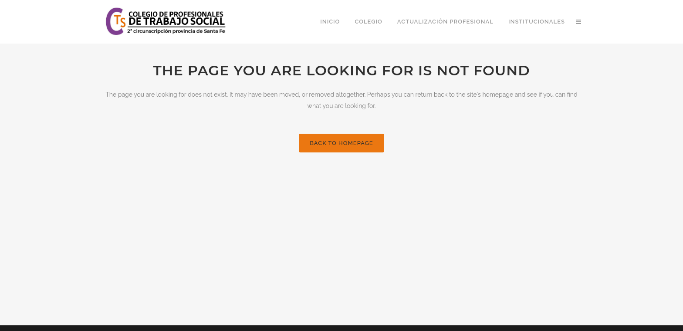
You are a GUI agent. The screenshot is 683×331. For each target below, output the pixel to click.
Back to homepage (341, 143)
